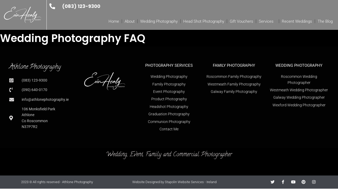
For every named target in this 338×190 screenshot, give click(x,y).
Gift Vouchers (241, 21)
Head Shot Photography (203, 21)
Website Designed (146, 182)
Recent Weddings (297, 21)
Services (267, 21)
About (130, 21)
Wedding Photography (159, 21)
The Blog (325, 21)
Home (114, 21)
